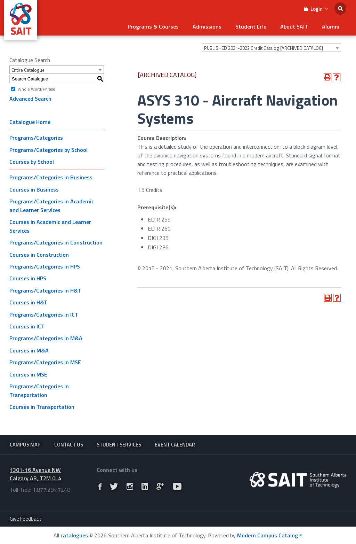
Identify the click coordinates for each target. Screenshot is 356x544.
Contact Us (68, 445)
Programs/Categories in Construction (56, 242)
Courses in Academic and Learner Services (50, 226)
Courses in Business (34, 189)
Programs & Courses (153, 26)
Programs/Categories (36, 137)
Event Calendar (175, 445)
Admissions (207, 26)
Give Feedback (25, 518)
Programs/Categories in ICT (43, 314)
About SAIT (294, 26)
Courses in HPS (27, 278)
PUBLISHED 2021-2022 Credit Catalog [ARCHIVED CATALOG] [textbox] (263, 48)
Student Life (250, 26)
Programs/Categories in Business (50, 177)
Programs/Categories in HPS (44, 266)
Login (316, 9)
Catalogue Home (29, 122)
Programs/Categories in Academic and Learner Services (51, 205)
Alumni (330, 26)
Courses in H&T (28, 302)
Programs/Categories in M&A (45, 338)
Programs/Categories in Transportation (39, 390)
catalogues (74, 535)
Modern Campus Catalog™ (269, 535)
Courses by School (31, 161)
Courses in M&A (29, 350)
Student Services (119, 445)
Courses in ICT (26, 326)
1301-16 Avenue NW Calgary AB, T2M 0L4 (35, 474)
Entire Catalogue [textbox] (27, 70)
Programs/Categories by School (48, 150)
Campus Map (25, 445)
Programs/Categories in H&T (45, 290)
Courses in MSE (28, 374)
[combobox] (271, 48)
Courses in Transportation (41, 407)
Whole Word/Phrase (36, 88)
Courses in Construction (39, 254)
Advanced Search (30, 98)
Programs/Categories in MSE (45, 362)
